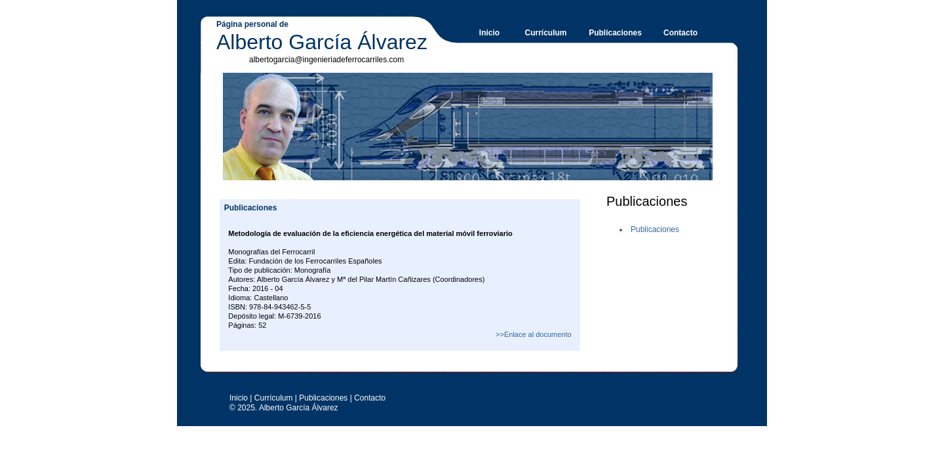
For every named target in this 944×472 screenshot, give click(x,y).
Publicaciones (615, 32)
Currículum (545, 32)
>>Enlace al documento (534, 334)
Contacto (680, 32)
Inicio (489, 32)
